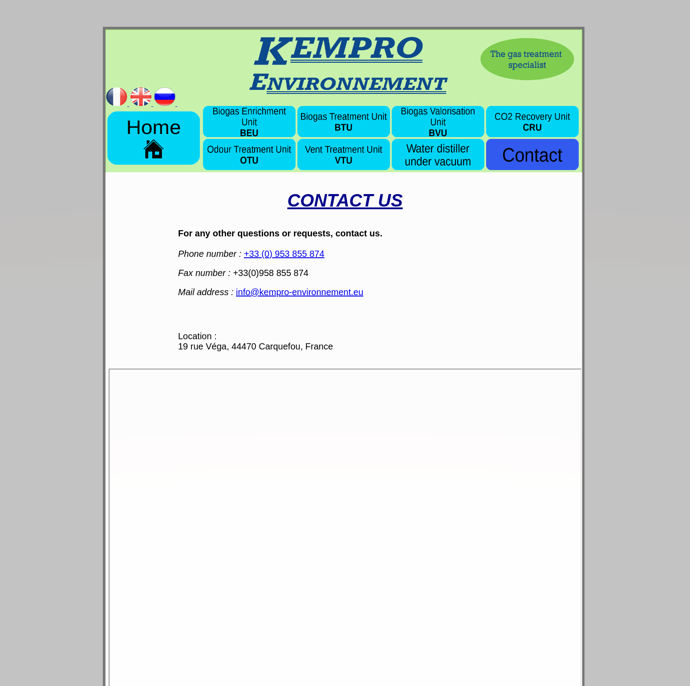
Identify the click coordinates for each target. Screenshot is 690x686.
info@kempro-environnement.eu (299, 292)
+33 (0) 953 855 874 (284, 254)
